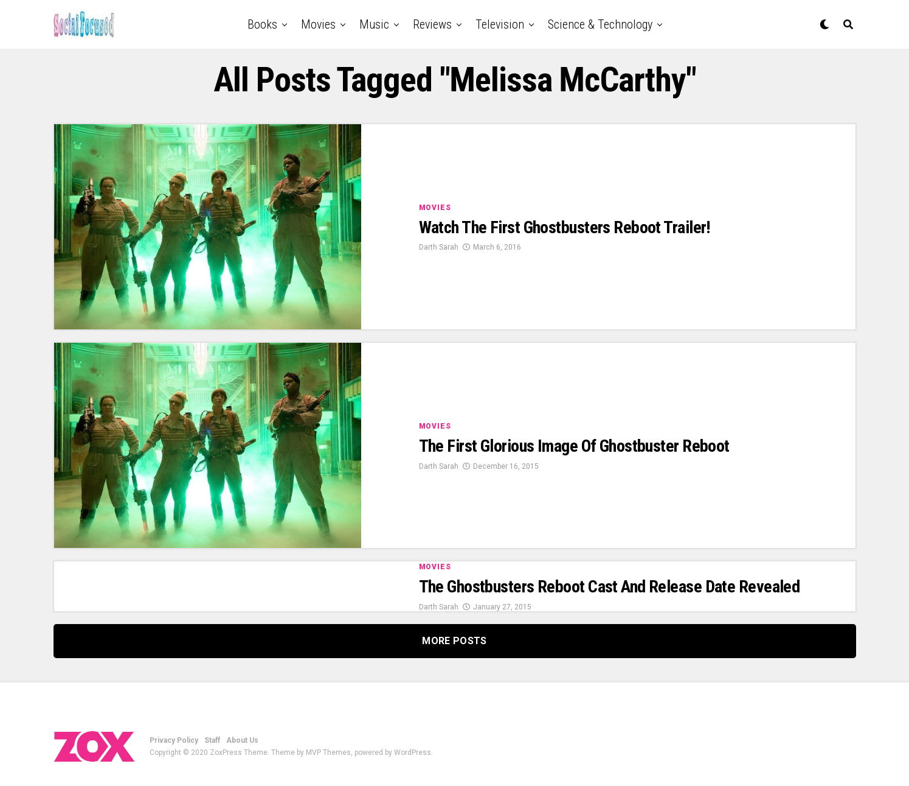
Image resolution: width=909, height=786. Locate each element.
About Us (242, 740)
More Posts (454, 641)
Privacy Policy (174, 740)
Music (374, 24)
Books (262, 24)
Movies (318, 24)
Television (499, 24)
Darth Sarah (438, 247)
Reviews (432, 24)
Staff (212, 740)
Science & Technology (600, 24)
